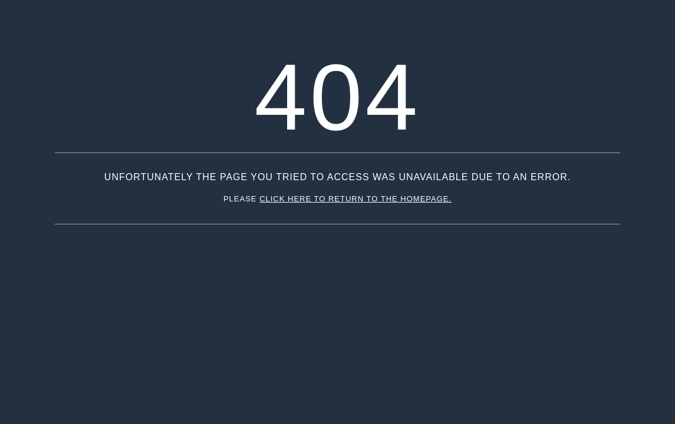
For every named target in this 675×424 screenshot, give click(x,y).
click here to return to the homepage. (355, 198)
